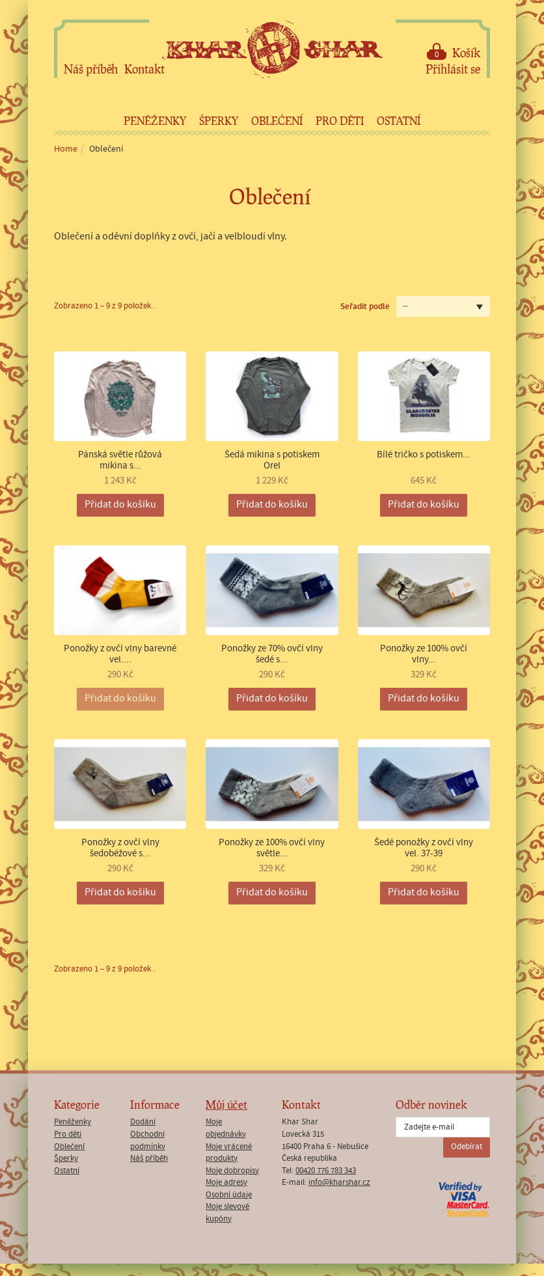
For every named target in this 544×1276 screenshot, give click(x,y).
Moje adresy (226, 1182)
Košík (453, 52)
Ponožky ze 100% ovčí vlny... (423, 654)
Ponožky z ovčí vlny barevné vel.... (120, 654)
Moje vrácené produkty (229, 1153)
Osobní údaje (229, 1195)
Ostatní (398, 121)
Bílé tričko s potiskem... (423, 455)
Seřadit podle (365, 306)
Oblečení (277, 121)
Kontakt (144, 69)
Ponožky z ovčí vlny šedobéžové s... (120, 848)
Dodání (143, 1122)
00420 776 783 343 (325, 1170)
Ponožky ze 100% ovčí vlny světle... (272, 848)
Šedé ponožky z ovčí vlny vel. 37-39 (423, 848)
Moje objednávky (226, 1128)
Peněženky (155, 121)
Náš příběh (91, 69)
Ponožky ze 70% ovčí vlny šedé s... (272, 654)
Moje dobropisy (232, 1170)
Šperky (218, 121)
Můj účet (226, 1104)
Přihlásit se (453, 69)
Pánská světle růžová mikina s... (120, 460)
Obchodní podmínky (147, 1140)
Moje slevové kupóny (227, 1213)
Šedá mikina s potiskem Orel (272, 460)
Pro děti (340, 121)
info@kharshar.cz (339, 1182)
